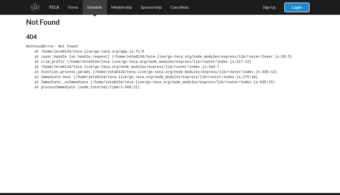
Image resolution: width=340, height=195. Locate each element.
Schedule (94, 7)
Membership (121, 7)
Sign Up (269, 7)
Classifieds (179, 7)
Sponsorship (151, 7)
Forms (73, 7)
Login (297, 7)
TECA (54, 7)
